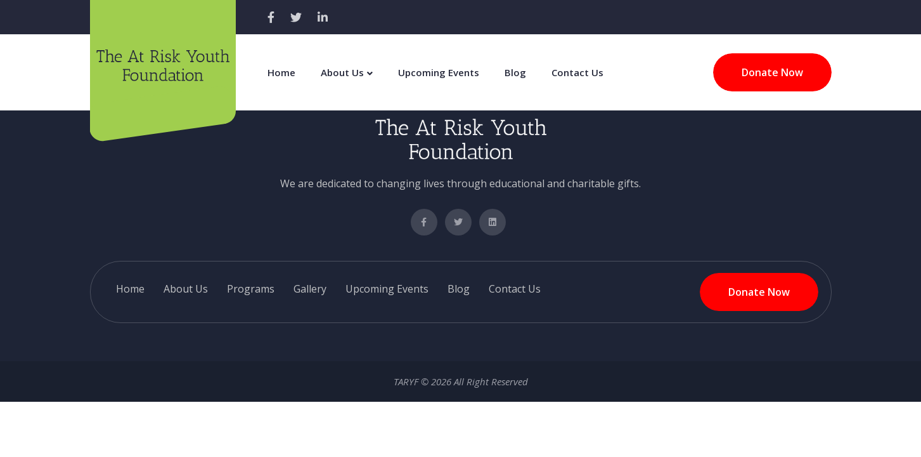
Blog (515, 72)
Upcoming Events (438, 72)
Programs (250, 289)
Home (281, 72)
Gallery (309, 289)
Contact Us (577, 72)
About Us (342, 72)
